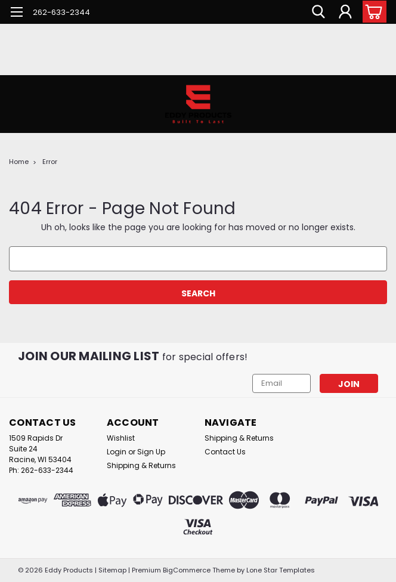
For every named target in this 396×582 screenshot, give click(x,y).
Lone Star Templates (280, 570)
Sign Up (151, 452)
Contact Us (225, 452)
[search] (318, 12)
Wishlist (121, 438)
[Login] (345, 12)
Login (116, 452)
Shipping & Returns (141, 465)
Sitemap (112, 570)
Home (19, 161)
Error (49, 161)
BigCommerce (187, 570)
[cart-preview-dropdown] (372, 12)
